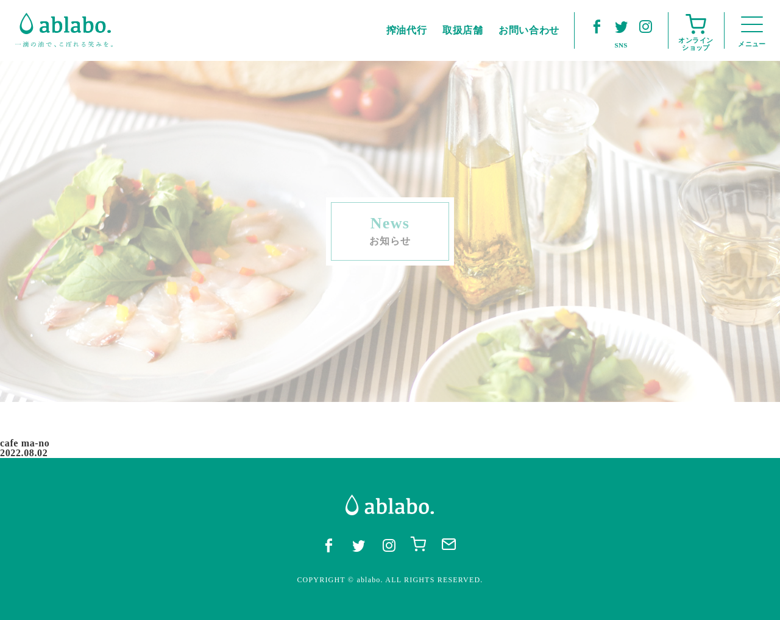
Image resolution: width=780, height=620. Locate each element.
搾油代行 (406, 30)
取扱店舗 (462, 30)
